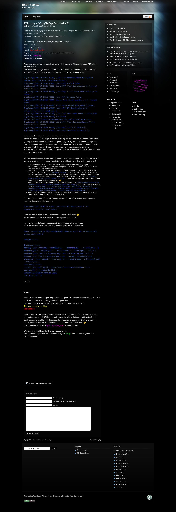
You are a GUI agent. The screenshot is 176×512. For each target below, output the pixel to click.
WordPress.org (139, 115)
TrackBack (95, 446)
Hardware (115, 114)
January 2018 (121, 467)
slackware (43, 386)
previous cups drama (56, 36)
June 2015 (120, 479)
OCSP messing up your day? (120, 34)
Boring (114, 105)
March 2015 (120, 482)
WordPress (37, 503)
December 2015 (122, 473)
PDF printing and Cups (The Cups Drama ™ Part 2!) (46, 23)
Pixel (50, 503)
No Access (125, 2)
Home (26, 17)
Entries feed (138, 109)
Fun (113, 108)
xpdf (49, 386)
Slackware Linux (83, 460)
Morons (114, 117)
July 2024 (119, 464)
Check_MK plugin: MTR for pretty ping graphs (126, 40)
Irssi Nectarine (112, 2)
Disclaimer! (64, 2)
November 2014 (122, 491)
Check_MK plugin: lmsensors (127, 56)
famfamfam (68, 503)
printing (35, 386)
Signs (116, 111)
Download (88, 2)
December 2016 (122, 470)
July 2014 (119, 494)
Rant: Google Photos (117, 28)
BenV (28, 26)
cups (30, 386)
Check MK (117, 122)
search (135, 2)
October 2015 (121, 476)
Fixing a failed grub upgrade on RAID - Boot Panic (127, 51)
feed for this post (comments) (37, 446)
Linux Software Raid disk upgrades (122, 54)
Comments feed (140, 112)
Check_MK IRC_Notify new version (122, 37)
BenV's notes (30, 4)
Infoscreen (99, 2)
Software (51, 26)
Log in (136, 106)
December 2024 (122, 461)
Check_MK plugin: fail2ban (126, 65)
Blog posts (36, 17)
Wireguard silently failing (118, 31)
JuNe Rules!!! (82, 457)
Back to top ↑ (78, 503)
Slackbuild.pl (76, 2)
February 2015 (121, 485)
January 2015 (121, 488)
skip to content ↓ (148, 2)
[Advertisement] (56, 366)
